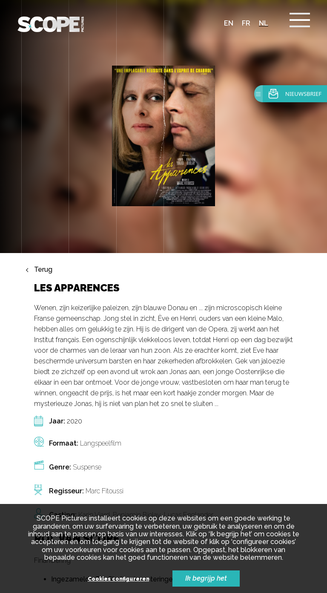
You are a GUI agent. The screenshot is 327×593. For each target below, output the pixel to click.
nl (263, 23)
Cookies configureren (118, 579)
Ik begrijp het (206, 578)
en (228, 23)
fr (246, 23)
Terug (43, 269)
